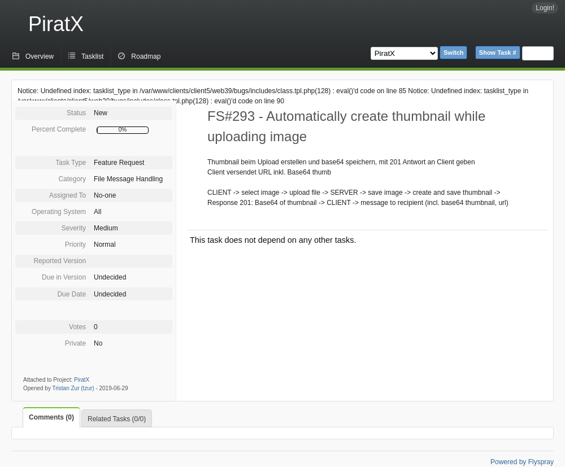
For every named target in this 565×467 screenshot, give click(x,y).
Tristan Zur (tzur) (73, 388)
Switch (453, 52)
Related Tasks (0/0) (117, 419)
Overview (39, 56)
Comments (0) (51, 417)
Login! (545, 8)
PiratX (56, 24)
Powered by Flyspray (522, 462)
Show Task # (497, 52)
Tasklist (92, 56)
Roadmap (145, 56)
